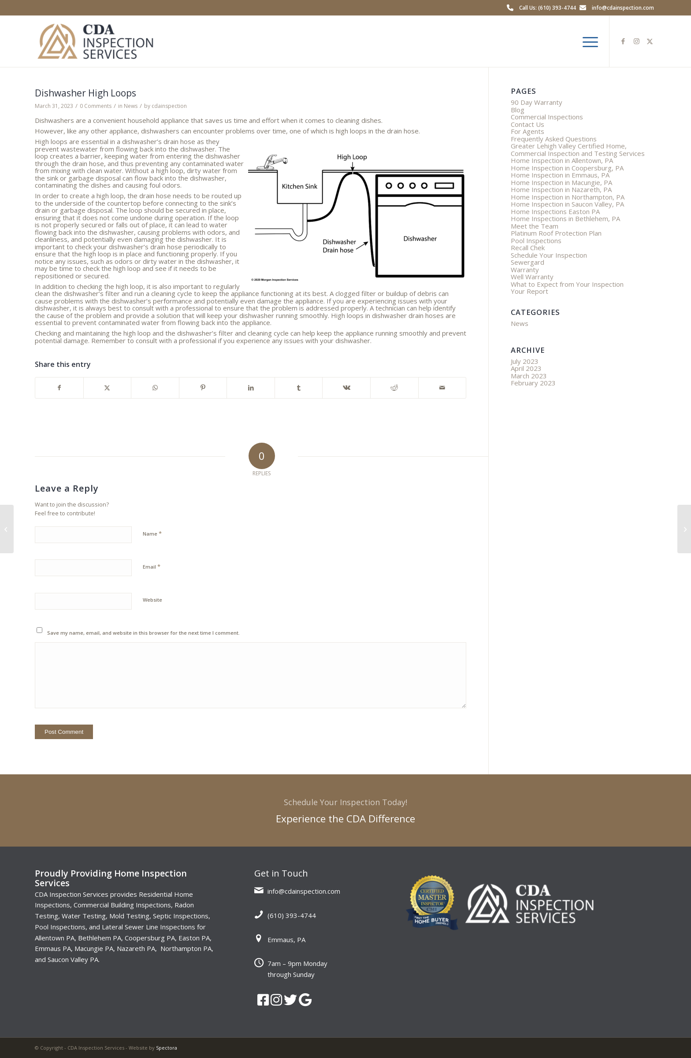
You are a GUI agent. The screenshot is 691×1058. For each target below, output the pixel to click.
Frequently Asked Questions (554, 138)
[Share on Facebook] (59, 387)
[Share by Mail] (442, 387)
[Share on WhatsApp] (155, 387)
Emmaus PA (53, 948)
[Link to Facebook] (623, 41)
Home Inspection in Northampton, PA (567, 196)
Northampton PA (186, 948)
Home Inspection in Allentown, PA (562, 160)
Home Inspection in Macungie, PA (561, 182)
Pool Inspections (536, 240)
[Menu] (587, 41)
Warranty (525, 269)
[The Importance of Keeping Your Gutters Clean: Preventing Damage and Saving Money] (684, 529)
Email (151, 566)
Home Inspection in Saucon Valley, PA (567, 204)
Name (152, 533)
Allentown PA (54, 937)
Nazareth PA (136, 948)
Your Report (529, 291)
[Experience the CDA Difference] (345, 810)
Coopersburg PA (150, 937)
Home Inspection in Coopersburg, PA (567, 167)
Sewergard (527, 262)
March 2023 (529, 375)
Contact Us (527, 124)
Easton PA (194, 937)
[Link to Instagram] (636, 41)
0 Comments (95, 106)
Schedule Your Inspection (549, 255)
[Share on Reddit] (394, 387)
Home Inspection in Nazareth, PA (561, 189)
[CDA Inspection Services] (95, 41)
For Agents (527, 131)
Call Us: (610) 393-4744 (547, 7)
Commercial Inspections (547, 116)
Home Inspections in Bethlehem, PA (565, 218)
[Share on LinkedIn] (251, 387)
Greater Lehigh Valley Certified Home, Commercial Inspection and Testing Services (578, 149)
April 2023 (526, 368)
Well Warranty (532, 276)
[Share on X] (107, 387)
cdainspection (169, 106)
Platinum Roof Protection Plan (556, 233)
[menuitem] (587, 41)
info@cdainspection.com (623, 7)
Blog (517, 109)
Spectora (166, 1047)
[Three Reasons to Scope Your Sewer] (7, 529)
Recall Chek (528, 247)
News (130, 106)
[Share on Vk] (346, 387)
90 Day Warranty (536, 102)
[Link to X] (649, 41)
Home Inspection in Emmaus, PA (560, 174)
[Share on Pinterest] (203, 387)
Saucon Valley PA (73, 959)
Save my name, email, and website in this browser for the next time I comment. (143, 632)
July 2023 (525, 361)
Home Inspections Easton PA (555, 211)
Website (152, 599)
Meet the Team (534, 226)
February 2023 (533, 382)
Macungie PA (93, 948)
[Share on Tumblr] (299, 387)
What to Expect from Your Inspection (567, 284)
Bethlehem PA (99, 937)
